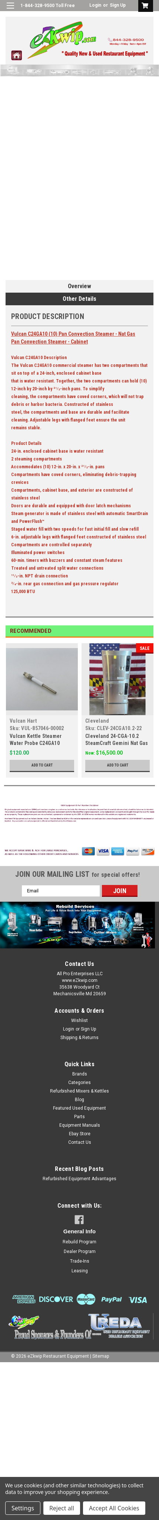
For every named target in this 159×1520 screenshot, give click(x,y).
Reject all (61, 1508)
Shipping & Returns (79, 1037)
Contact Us (79, 1142)
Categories (79, 1082)
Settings (22, 1508)
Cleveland (97, 721)
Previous (137, 631)
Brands (79, 1074)
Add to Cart (42, 765)
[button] (79, 814)
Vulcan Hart (23, 721)
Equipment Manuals (79, 1125)
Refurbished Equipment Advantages (79, 1178)
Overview (79, 286)
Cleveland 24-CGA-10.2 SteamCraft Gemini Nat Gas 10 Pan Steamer (116, 743)
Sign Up (118, 5)
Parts (79, 1116)
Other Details (79, 298)
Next (147, 631)
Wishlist (79, 1020)
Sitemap (100, 1356)
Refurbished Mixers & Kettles (79, 1091)
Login (95, 5)
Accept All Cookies (114, 1508)
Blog (79, 1099)
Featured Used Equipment (79, 1108)
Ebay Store (79, 1133)
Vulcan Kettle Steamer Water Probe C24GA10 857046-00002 (36, 743)
